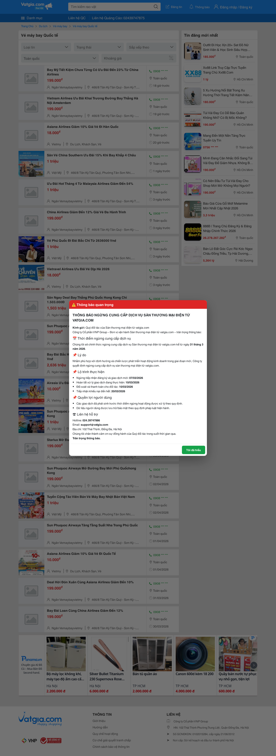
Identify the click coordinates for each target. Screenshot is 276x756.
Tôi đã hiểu (193, 450)
